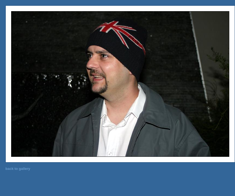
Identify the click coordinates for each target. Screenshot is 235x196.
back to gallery (17, 169)
